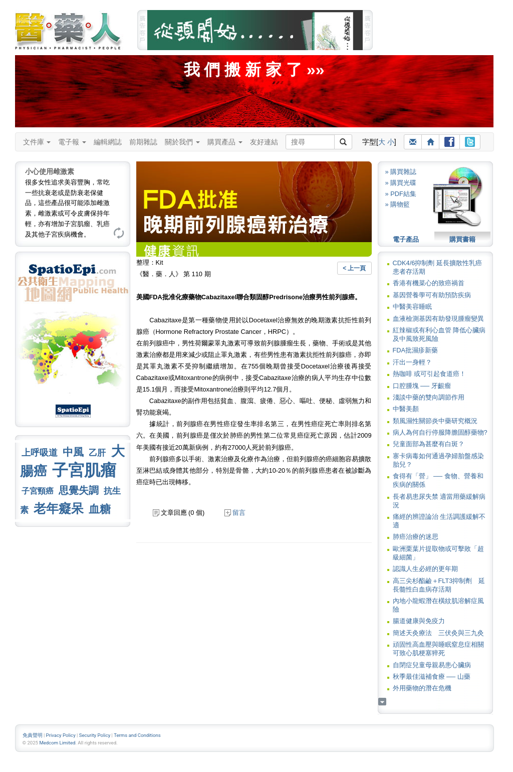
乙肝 (97, 453)
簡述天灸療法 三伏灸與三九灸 (438, 633)
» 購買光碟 (401, 182)
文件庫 (37, 142)
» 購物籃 (397, 204)
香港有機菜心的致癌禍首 (428, 283)
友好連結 (264, 142)
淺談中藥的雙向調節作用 (428, 397)
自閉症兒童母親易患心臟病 (432, 665)
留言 (234, 512)
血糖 (100, 509)
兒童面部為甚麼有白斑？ (428, 444)
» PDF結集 (400, 194)
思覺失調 (79, 490)
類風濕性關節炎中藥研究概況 (435, 421)
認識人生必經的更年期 (425, 568)
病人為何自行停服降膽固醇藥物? (440, 432)
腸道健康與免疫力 (419, 621)
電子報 (72, 142)
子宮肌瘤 (84, 470)
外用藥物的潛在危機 (422, 688)
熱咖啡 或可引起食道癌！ (429, 373)
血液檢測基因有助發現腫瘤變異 (438, 318)
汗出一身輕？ (412, 362)
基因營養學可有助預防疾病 (432, 295)
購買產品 (224, 142)
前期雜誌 (143, 142)
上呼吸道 (40, 453)
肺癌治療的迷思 (415, 536)
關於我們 (182, 142)
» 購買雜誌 (401, 171)
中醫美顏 (406, 409)
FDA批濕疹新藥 (415, 350)
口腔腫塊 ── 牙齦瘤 (422, 386)
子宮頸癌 (38, 491)
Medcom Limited (57, 742)
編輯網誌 (108, 142)
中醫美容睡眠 (412, 306)
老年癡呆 (59, 508)
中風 (73, 452)
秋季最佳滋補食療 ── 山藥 (431, 676)
